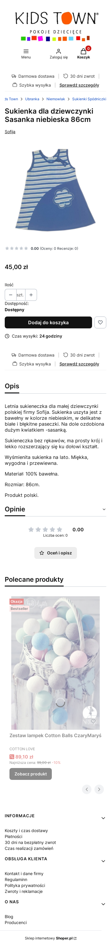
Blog (9, 916)
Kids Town (9, 99)
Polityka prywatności (25, 885)
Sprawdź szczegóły (79, 85)
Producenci (16, 922)
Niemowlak (55, 99)
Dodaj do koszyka (48, 322)
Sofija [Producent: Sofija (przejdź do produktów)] (10, 131)
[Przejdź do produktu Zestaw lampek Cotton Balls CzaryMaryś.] (55, 663)
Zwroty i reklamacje (24, 891)
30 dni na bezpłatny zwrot (30, 842)
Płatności (13, 836)
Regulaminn (16, 879)
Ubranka (32, 99)
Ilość (9, 284)
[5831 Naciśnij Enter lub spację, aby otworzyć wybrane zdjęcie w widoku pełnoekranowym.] (55, 190)
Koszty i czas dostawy (26, 830)
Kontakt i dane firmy (24, 873)
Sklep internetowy (49, 938)
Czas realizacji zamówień (29, 848)
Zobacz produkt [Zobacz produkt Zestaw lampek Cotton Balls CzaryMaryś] (31, 773)
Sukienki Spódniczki (89, 99)
